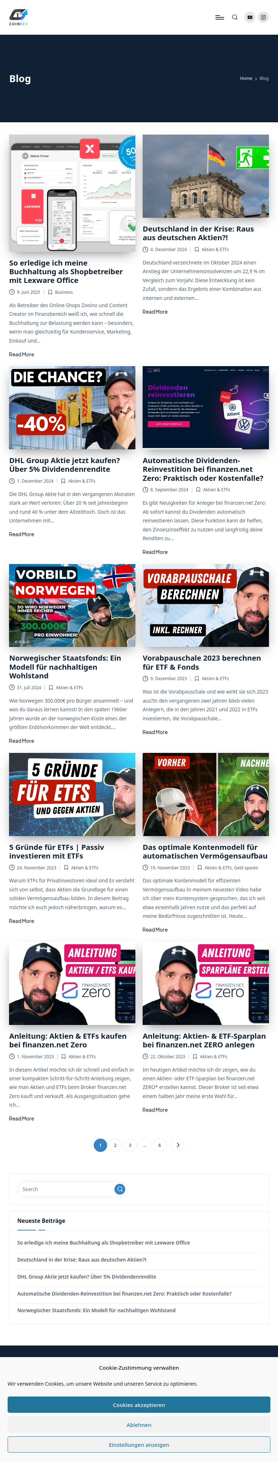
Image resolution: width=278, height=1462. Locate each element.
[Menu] (219, 17)
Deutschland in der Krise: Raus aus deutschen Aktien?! (198, 233)
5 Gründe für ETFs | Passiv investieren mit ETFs (56, 851)
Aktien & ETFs (215, 249)
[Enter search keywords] (72, 1189)
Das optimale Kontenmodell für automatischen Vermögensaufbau (205, 851)
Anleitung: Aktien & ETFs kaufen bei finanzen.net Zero (68, 1040)
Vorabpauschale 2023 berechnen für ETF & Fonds (202, 662)
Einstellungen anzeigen (139, 1444)
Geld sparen (246, 867)
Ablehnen (139, 1424)
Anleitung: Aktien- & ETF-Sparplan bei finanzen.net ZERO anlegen (204, 1040)
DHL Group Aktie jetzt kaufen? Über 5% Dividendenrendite (64, 464)
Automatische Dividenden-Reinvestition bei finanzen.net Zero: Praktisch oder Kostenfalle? (203, 469)
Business (64, 292)
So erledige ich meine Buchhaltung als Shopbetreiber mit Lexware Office (66, 271)
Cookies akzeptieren (139, 1404)
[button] (177, 1145)
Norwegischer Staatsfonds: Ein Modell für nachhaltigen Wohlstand (65, 667)
